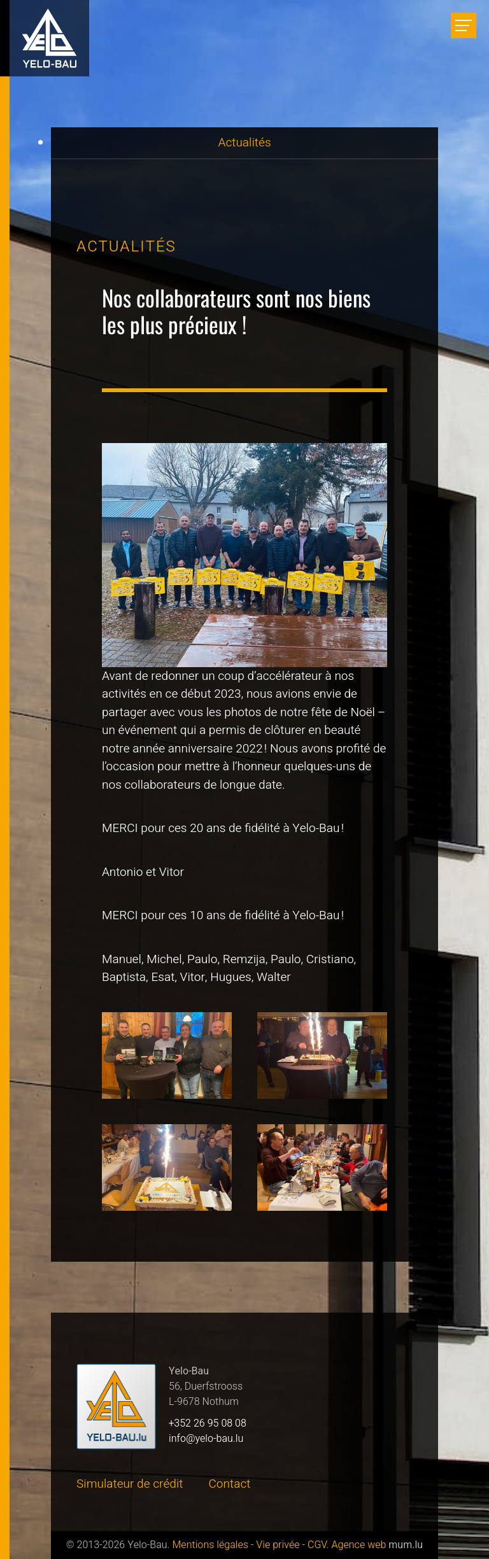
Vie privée (277, 1545)
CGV (317, 1545)
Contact (230, 1484)
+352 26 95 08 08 (207, 1423)
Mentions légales (210, 1545)
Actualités (244, 143)
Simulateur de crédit (129, 1484)
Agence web (358, 1545)
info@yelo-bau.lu (206, 1438)
